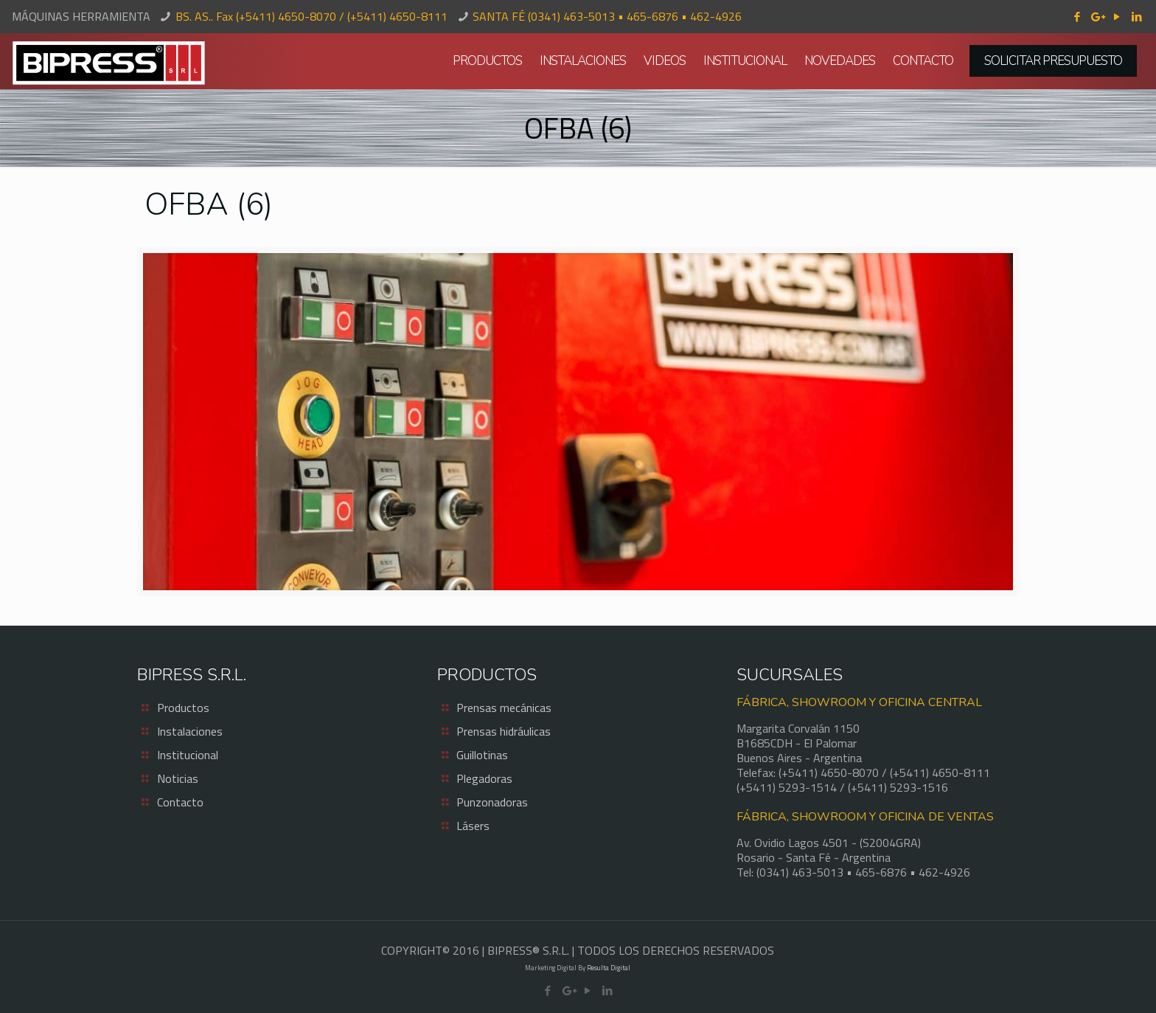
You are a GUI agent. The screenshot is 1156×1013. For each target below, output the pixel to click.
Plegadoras (484, 778)
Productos (183, 707)
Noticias (177, 778)
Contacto (180, 802)
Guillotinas (482, 755)
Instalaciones (190, 731)
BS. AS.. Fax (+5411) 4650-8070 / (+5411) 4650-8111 (311, 16)
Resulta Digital (608, 967)
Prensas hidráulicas (503, 731)
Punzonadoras (492, 802)
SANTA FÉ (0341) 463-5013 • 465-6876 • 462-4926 (607, 16)
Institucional (187, 755)
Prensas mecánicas (503, 707)
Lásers (473, 825)
